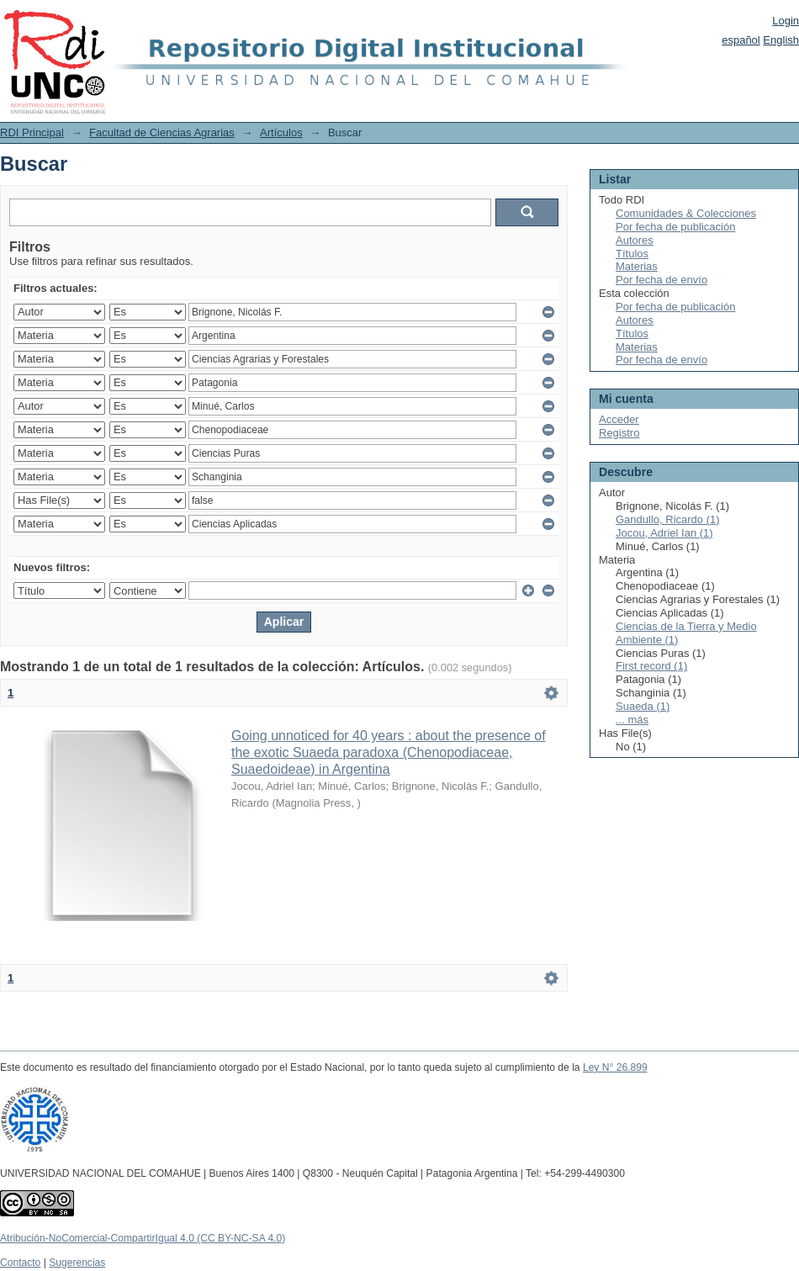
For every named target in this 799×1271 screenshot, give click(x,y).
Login (785, 20)
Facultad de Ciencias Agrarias (162, 132)
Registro (619, 432)
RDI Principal (32, 132)
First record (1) (651, 665)
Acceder (619, 419)
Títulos (632, 253)
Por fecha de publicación (675, 226)
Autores (634, 240)
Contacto (20, 1262)
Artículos (281, 132)
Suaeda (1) (642, 706)
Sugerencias (77, 1262)
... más (632, 719)
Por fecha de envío (661, 279)
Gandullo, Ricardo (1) (668, 519)
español (741, 40)
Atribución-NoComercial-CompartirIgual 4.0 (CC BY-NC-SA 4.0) (142, 1238)
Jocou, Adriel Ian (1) (664, 533)
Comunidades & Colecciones (686, 213)
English (781, 40)
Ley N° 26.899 (615, 1067)
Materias (637, 266)
